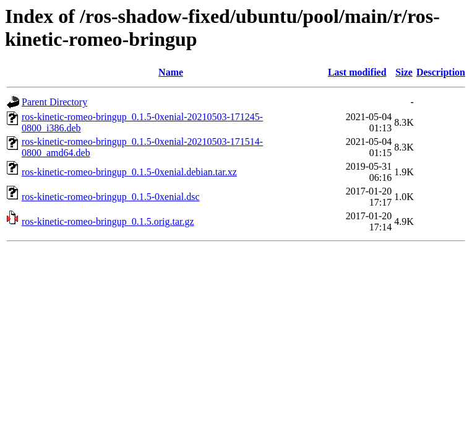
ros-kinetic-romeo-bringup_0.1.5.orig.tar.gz (108, 221)
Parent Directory (54, 102)
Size (404, 72)
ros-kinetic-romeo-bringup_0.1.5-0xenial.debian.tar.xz (129, 172)
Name (170, 72)
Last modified (357, 72)
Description (440, 72)
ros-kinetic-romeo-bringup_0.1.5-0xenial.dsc (110, 196)
